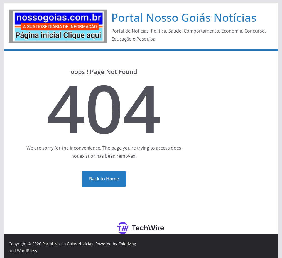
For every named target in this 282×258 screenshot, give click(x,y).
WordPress (27, 250)
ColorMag (127, 243)
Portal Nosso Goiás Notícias (183, 17)
